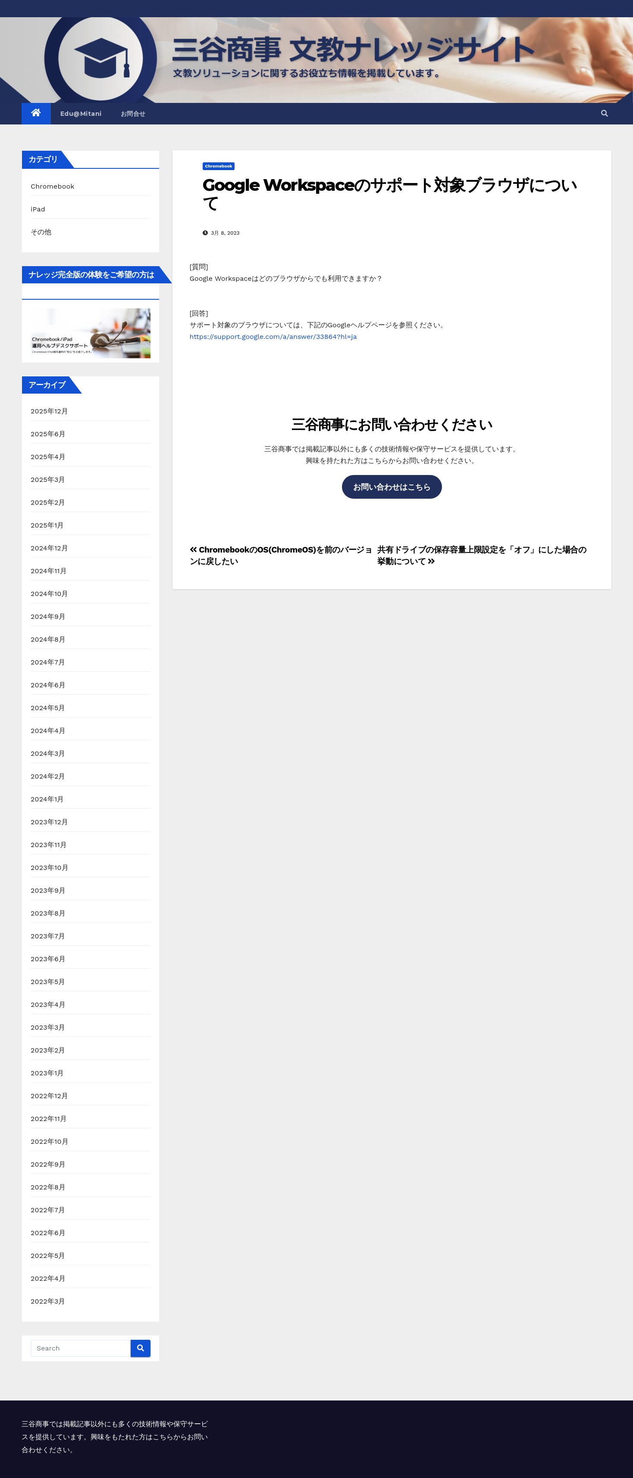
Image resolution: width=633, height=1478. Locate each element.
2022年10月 (50, 1141)
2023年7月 (48, 936)
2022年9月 (48, 1164)
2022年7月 (48, 1210)
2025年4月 (48, 457)
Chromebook (53, 186)
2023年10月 (50, 867)
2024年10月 (50, 594)
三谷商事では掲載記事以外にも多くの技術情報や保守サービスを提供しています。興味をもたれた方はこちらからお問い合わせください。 (115, 1437)
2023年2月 (48, 1050)
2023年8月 (48, 913)
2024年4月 (48, 731)
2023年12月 (49, 822)
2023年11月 (49, 845)
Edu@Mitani (81, 114)
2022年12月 (49, 1096)
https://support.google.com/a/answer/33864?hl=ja (273, 336)
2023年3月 (48, 1027)
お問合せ (133, 114)
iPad (38, 209)
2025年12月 (49, 411)
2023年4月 (48, 1004)
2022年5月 (48, 1255)
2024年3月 (48, 753)
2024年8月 (48, 639)
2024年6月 (48, 685)
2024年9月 (48, 616)
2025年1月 (47, 525)
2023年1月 (47, 1073)
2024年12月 (49, 548)
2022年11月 (49, 1119)
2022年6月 (48, 1233)
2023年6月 (48, 959)
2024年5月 (48, 708)
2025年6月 (48, 434)
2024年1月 (47, 799)
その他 (41, 232)
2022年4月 (48, 1278)
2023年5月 (48, 982)
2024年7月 (48, 662)
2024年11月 (49, 571)
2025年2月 (48, 502)
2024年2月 (48, 776)
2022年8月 (48, 1187)
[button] (604, 113)
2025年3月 (48, 479)
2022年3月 (48, 1301)
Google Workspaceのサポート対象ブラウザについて (390, 194)
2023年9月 (48, 890)
